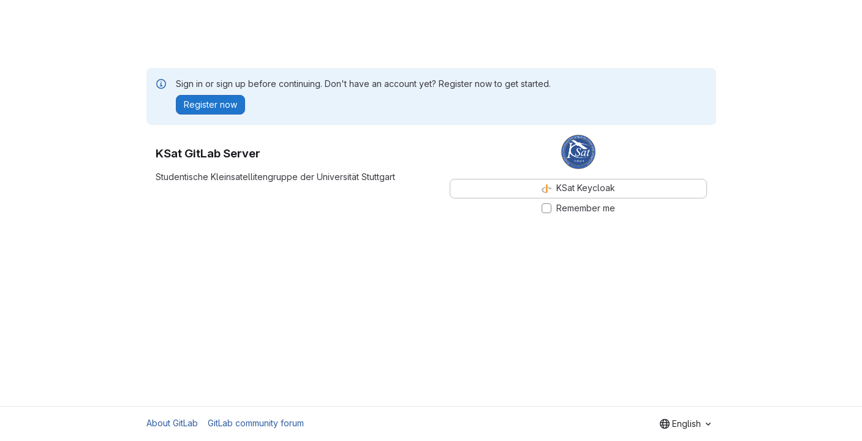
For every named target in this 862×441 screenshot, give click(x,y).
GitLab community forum (256, 423)
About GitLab (172, 423)
